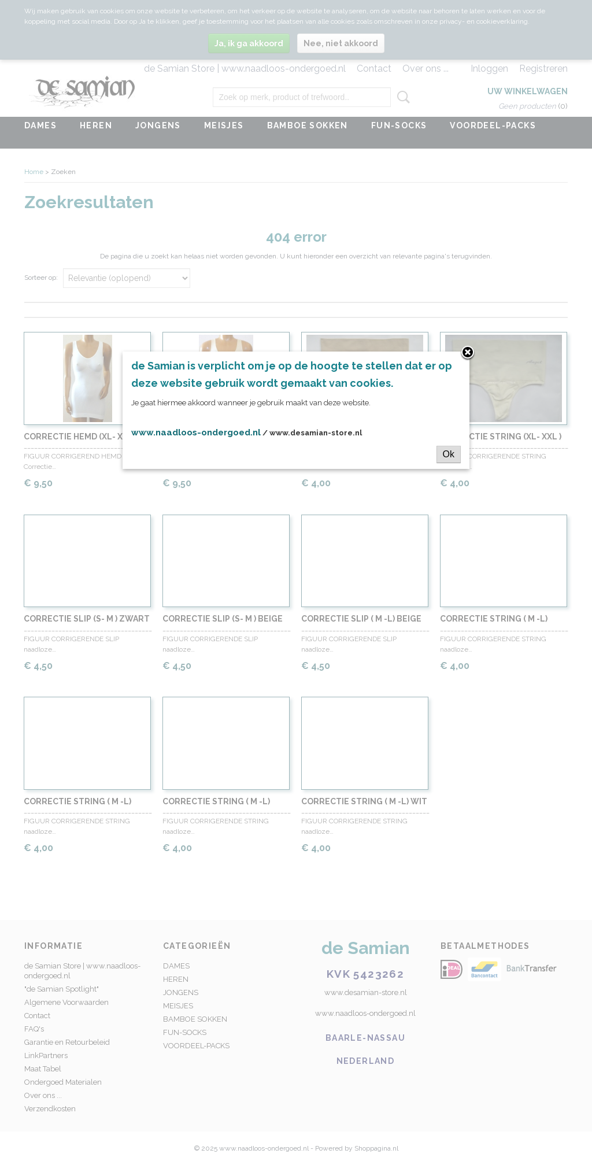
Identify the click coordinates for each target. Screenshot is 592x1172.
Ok (448, 454)
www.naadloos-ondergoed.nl (196, 432)
